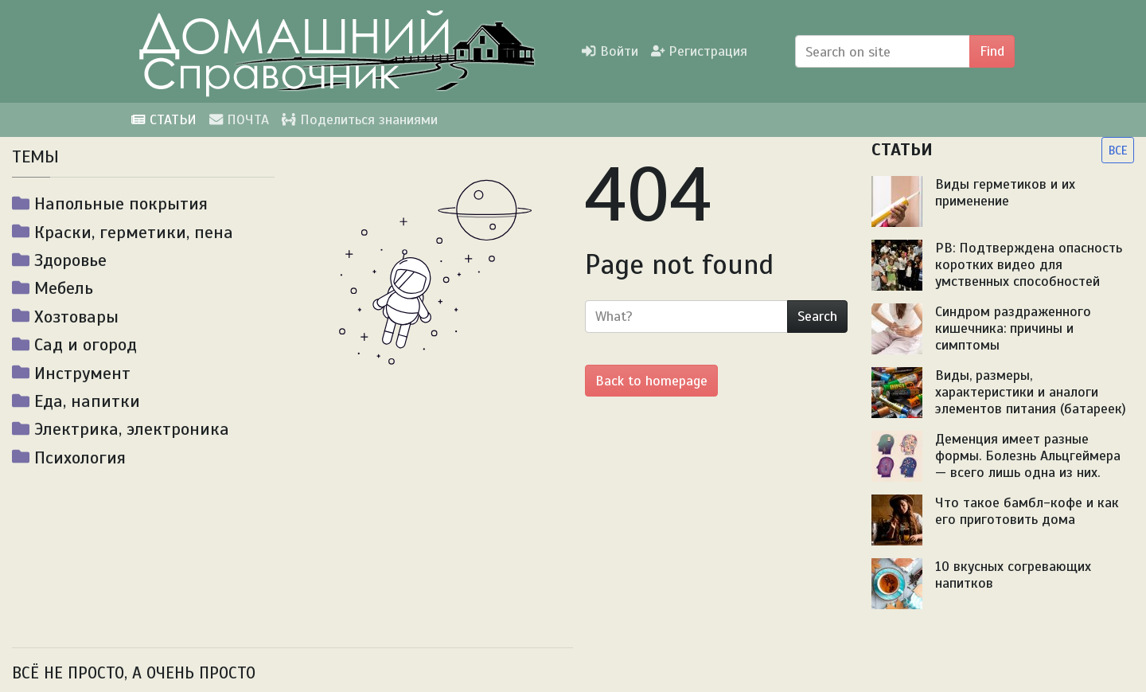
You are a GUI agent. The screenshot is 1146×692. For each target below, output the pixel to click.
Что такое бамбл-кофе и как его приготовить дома (1027, 511)
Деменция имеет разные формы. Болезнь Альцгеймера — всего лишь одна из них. (1028, 455)
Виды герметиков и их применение (1005, 192)
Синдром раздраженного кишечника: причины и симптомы (1013, 328)
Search (817, 316)
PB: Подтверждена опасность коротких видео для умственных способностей (1028, 264)
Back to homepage (651, 380)
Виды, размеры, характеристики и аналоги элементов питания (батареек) (1030, 391)
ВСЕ (1118, 150)
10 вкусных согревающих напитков (1013, 574)
